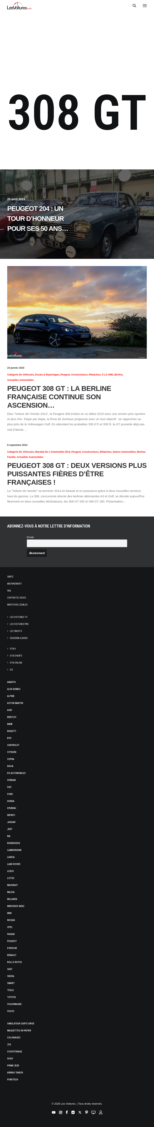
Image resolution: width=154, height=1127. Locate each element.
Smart (11, 983)
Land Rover (13, 864)
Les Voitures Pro (19, 624)
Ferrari (11, 780)
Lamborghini (14, 850)
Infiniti (11, 815)
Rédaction (95, 374)
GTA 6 (13, 648)
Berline (118, 374)
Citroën (11, 752)
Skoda (10, 976)
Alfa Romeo (13, 689)
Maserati (12, 885)
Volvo (10, 1011)
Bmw (9, 724)
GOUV (10, 1058)
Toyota (11, 997)
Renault (11, 955)
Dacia (10, 766)
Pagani (11, 934)
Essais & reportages (47, 374)
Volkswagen (14, 1004)
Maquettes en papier (19, 1030)
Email (30, 537)
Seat (9, 969)
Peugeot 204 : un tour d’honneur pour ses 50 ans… (37, 218)
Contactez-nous (16, 597)
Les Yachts (16, 631)
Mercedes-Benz (15, 906)
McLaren (12, 899)
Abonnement (14, 583)
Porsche (12, 948)
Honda (10, 801)
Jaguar (11, 822)
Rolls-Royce (14, 962)
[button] (145, 5)
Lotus (10, 878)
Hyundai (11, 808)
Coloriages (13, 1037)
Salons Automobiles (124, 451)
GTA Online (16, 662)
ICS (11, 669)
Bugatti (11, 731)
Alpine (10, 696)
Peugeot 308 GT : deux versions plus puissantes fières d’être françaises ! (77, 473)
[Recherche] (132, 5)
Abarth (11, 682)
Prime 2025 (13, 1065)
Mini (9, 913)
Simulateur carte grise (20, 1023)
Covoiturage (14, 1051)
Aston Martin (15, 703)
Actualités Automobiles (20, 380)
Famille (11, 457)
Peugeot (65, 374)
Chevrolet (13, 745)
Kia (8, 836)
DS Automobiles (16, 773)
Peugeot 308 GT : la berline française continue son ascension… (59, 396)
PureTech (12, 1079)
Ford (10, 794)
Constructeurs (79, 374)
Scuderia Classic (19, 638)
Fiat (9, 787)
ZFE (9, 1044)
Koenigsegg (13, 843)
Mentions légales (17, 604)
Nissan (11, 920)
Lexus (10, 871)
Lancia (11, 857)
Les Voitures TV (18, 617)
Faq (9, 590)
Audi (9, 710)
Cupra (10, 759)
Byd (9, 738)
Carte (10, 576)
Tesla (10, 990)
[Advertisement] (77, 44)
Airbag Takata (15, 1072)
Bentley (11, 717)
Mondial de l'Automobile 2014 (52, 451)
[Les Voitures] (19, 5)
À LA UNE (107, 374)
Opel (10, 927)
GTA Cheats (16, 655)
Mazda (11, 892)
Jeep (9, 829)
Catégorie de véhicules (20, 374)
